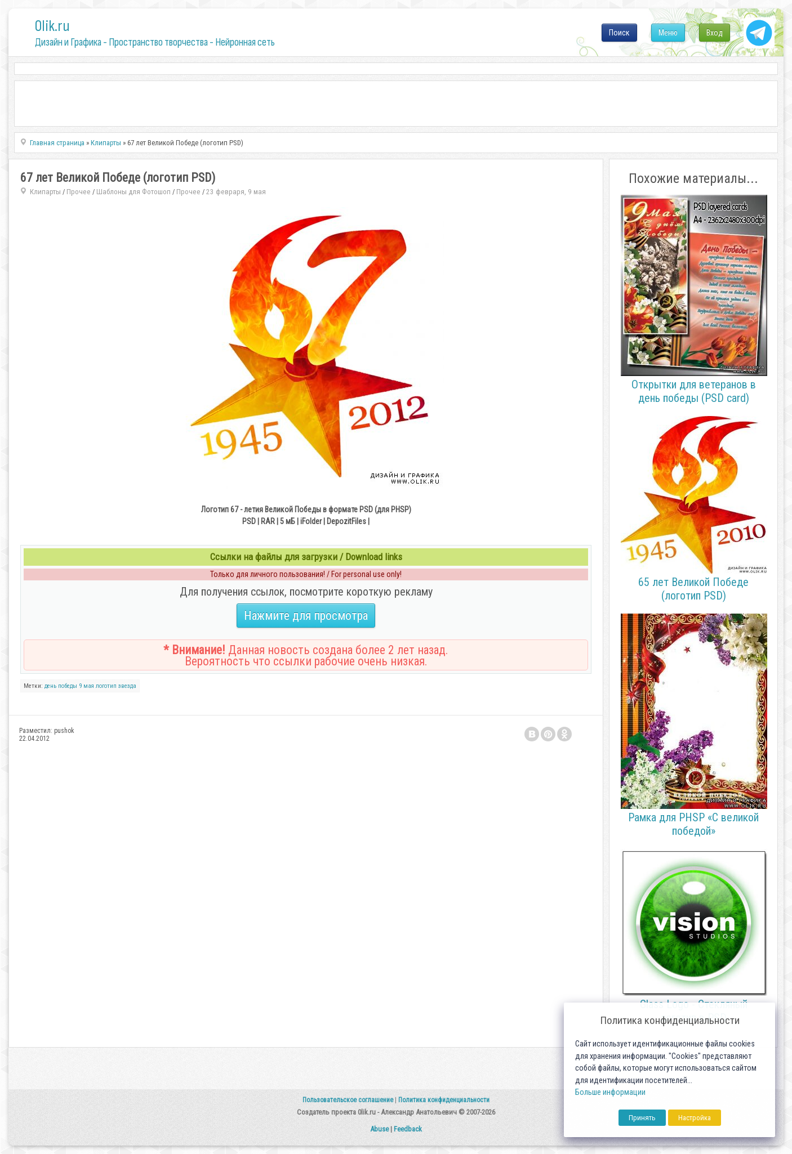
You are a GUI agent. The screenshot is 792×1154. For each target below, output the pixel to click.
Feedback (408, 1129)
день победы (61, 686)
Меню (668, 32)
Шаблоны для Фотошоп (133, 191)
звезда (127, 686)
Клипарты (45, 191)
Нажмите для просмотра (306, 616)
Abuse (379, 1129)
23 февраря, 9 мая (236, 191)
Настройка (694, 1117)
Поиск (619, 32)
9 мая (86, 686)
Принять (642, 1117)
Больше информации (610, 1092)
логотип (106, 686)
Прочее (78, 191)
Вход (714, 32)
